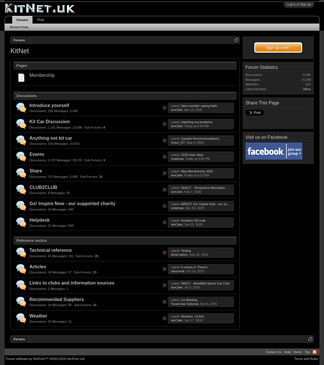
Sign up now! (278, 47)
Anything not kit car (50, 138)
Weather (38, 316)
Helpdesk (39, 220)
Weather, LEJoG (192, 316)
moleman (177, 158)
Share (35, 170)
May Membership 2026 (197, 171)
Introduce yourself (49, 105)
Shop (40, 19)
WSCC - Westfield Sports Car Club (205, 283)
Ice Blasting (189, 300)
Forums (22, 20)
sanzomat (178, 271)
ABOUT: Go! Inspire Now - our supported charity (214, 204)
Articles (37, 266)
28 (89, 256)
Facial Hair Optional (185, 304)
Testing (186, 250)
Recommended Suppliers (56, 299)
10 (93, 177)
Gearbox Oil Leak (193, 220)
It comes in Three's (194, 267)
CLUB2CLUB (43, 187)
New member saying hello (199, 106)
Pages (21, 65)
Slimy (307, 89)
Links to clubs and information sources (71, 283)
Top (307, 352)
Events (36, 154)
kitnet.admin (179, 254)
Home (298, 352)
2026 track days (192, 154)
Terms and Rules (306, 358)
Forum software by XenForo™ (45, 358)
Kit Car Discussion (49, 121)
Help (287, 352)
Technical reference (50, 250)
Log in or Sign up (299, 4)
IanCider (177, 110)
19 (87, 272)
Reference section (31, 240)
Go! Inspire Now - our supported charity (72, 203)
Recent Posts (19, 27)
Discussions (26, 96)
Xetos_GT (178, 142)
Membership (41, 75)
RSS (165, 108)
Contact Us (273, 352)
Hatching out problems (196, 122)
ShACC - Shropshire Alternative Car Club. (210, 187)
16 (87, 305)
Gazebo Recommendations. (200, 138)
